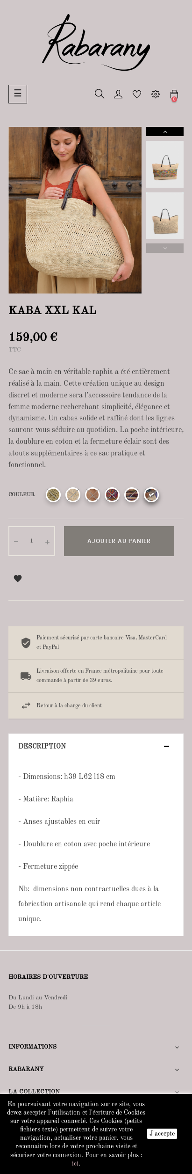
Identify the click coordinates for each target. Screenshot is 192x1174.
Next (165, 131)
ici (75, 1163)
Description (42, 746)
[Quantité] (31, 541)
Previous (165, 248)
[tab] (96, 747)
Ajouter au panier (119, 541)
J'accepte (162, 1133)
